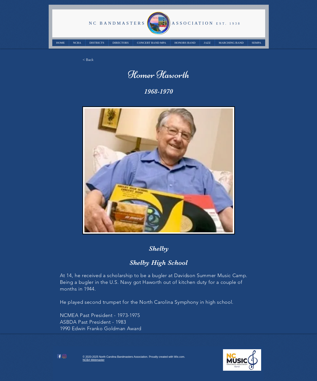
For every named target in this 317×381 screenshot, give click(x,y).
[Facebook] (59, 356)
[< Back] (97, 59)
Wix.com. (179, 356)
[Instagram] (64, 356)
